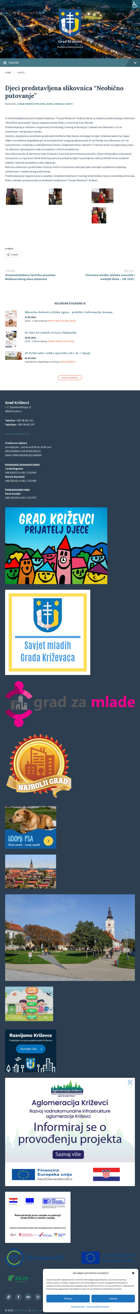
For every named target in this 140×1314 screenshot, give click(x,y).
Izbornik (70, 63)
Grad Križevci (70, 41)
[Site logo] (70, 35)
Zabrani (113, 1298)
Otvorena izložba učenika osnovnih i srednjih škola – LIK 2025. (110, 277)
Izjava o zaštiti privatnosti (98, 1306)
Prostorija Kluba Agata (62, 320)
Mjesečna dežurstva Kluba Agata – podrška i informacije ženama (68, 312)
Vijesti (21, 72)
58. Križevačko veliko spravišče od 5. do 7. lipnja (57, 353)
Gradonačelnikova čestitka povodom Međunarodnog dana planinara (30, 277)
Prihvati (68, 1298)
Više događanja (70, 377)
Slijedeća (129, 270)
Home (8, 72)
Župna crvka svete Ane (61, 341)
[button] (133, 1273)
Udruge (59, 103)
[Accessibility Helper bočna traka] (136, 4)
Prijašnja (10, 270)
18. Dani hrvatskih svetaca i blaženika (50, 332)
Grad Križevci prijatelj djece (35, 103)
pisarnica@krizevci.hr (17, 433)
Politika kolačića (78, 1306)
